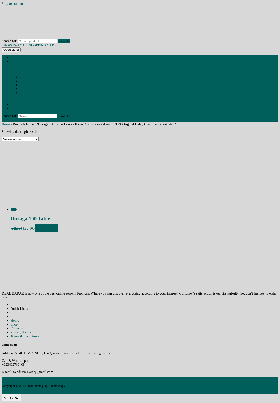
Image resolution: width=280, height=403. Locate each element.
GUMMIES (24, 89)
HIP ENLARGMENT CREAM (30, 92)
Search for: (9, 41)
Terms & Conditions (24, 336)
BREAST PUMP (25, 81)
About (13, 104)
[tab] (11, 49)
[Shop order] (20, 139)
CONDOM (23, 85)
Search (64, 41)
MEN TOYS (24, 96)
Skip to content (12, 3)
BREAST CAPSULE (26, 69)
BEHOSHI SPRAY (26, 65)
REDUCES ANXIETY (27, 100)
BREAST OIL (24, 77)
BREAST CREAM (26, 73)
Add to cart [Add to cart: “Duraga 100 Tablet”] (47, 228)
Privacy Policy (20, 332)
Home (13, 57)
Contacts (16, 328)
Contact (14, 108)
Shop (13, 61)
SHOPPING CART (29, 45)
